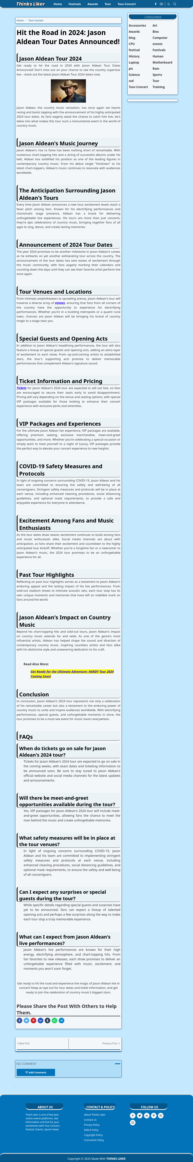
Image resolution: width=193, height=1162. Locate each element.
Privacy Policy (92, 1124)
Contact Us (90, 1119)
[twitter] (140, 1115)
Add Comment (35, 1072)
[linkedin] (147, 1115)
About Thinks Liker (95, 1114)
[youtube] (161, 4)
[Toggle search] (175, 4)
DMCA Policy (91, 1130)
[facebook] (155, 4)
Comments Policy (94, 1140)
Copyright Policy (93, 1135)
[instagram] (133, 1122)
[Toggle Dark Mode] (169, 4)
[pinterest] (154, 1115)
